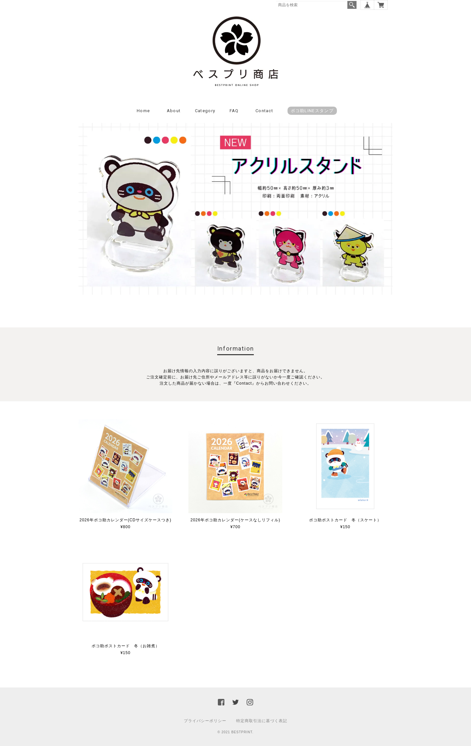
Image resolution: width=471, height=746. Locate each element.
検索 (352, 5)
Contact (264, 110)
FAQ (234, 110)
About (174, 110)
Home (143, 110)
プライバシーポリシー (205, 721)
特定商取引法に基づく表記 (261, 721)
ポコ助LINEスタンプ (312, 110)
